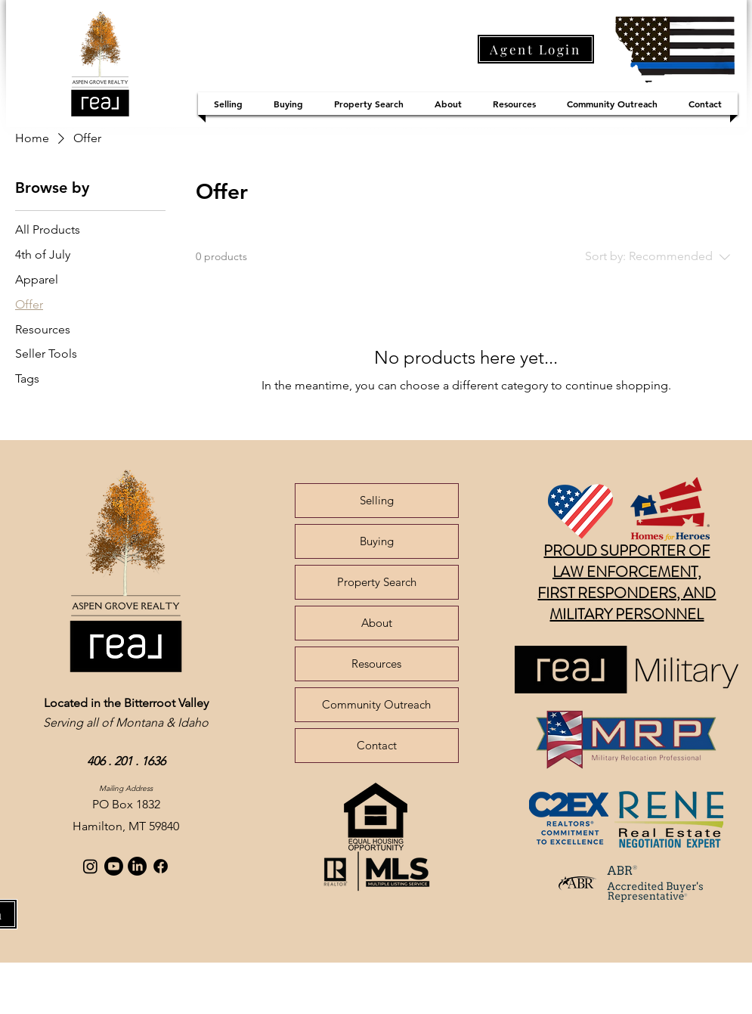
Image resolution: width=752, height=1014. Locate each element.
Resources (376, 663)
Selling (377, 500)
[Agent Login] (536, 49)
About (376, 623)
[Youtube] (113, 866)
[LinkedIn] (137, 866)
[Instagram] (90, 866)
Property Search (376, 582)
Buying (377, 541)
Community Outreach (376, 704)
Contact (377, 745)
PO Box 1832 (126, 804)
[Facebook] (160, 866)
